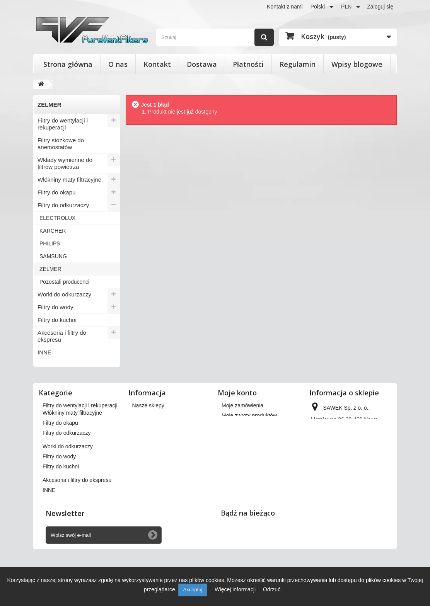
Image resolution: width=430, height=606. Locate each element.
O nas (118, 64)
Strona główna (67, 64)
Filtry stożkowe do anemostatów (61, 143)
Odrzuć (271, 589)
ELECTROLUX (57, 218)
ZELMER (50, 269)
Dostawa (202, 64)
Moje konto (237, 392)
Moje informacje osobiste (252, 446)
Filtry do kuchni (57, 320)
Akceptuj (193, 589)
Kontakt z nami (285, 6)
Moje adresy (236, 435)
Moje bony (234, 456)
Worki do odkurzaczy (64, 294)
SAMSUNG (53, 256)
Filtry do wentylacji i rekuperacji (63, 124)
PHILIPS (49, 243)
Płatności (248, 64)
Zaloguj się (380, 6)
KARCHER (52, 231)
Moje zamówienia (242, 405)
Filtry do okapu (56, 192)
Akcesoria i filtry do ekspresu (62, 336)
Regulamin (298, 64)
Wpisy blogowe (356, 64)
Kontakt (157, 64)
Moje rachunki (238, 425)
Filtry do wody (55, 307)
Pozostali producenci (64, 282)
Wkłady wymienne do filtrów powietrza (65, 163)
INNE (44, 352)
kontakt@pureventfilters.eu (343, 494)
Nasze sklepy (148, 405)
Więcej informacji (236, 589)
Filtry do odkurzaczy (63, 205)
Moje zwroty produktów (249, 415)
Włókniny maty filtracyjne (69, 179)
